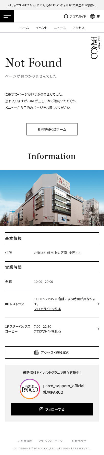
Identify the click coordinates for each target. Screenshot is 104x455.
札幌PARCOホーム (52, 129)
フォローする (54, 409)
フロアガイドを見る (47, 308)
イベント (41, 27)
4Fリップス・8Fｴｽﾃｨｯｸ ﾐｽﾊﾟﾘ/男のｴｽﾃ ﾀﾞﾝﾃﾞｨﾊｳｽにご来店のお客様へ (52, 5)
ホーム (24, 27)
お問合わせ (79, 441)
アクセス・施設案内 (55, 352)
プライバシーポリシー (52, 441)
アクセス (79, 27)
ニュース (60, 27)
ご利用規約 (25, 441)
